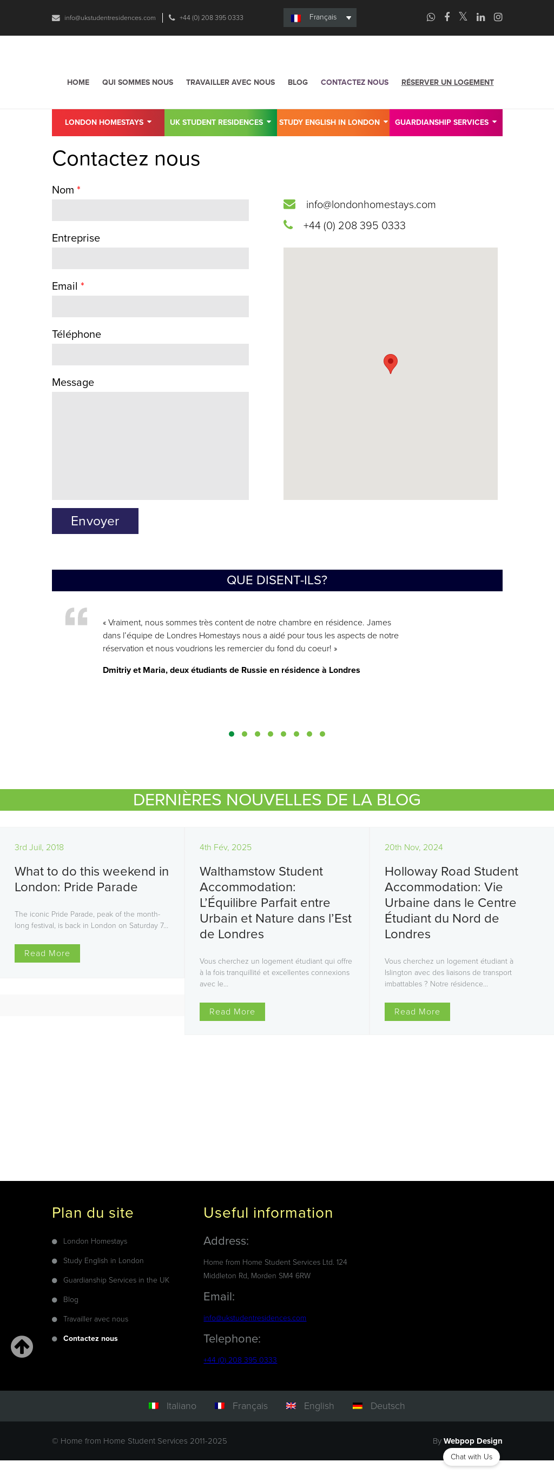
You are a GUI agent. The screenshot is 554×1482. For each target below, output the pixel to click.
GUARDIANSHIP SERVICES (446, 141)
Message (73, 402)
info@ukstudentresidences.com (116, 17)
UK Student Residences (220, 141)
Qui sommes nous (137, 101)
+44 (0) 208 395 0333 (106, 37)
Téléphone (76, 354)
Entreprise (76, 257)
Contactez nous (354, 101)
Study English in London (333, 141)
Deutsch (388, 1427)
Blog (298, 101)
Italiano (181, 1427)
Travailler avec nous (230, 101)
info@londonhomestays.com (371, 224)
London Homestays (108, 141)
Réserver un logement (447, 101)
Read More (47, 974)
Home (78, 101)
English (319, 1427)
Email (68, 305)
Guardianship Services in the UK (116, 1301)
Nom (66, 209)
